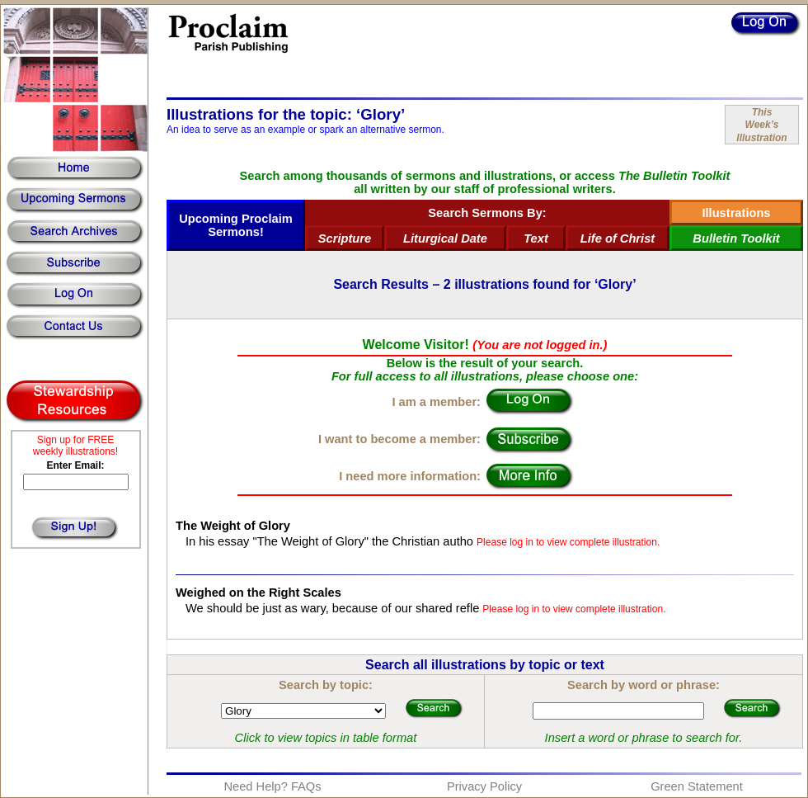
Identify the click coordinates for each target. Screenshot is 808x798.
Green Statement (697, 786)
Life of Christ (617, 238)
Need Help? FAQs (272, 786)
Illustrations (736, 213)
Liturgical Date (445, 238)
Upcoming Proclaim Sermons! (236, 225)
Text (536, 238)
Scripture (344, 238)
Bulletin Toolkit (736, 238)
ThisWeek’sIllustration (761, 125)
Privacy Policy (484, 786)
